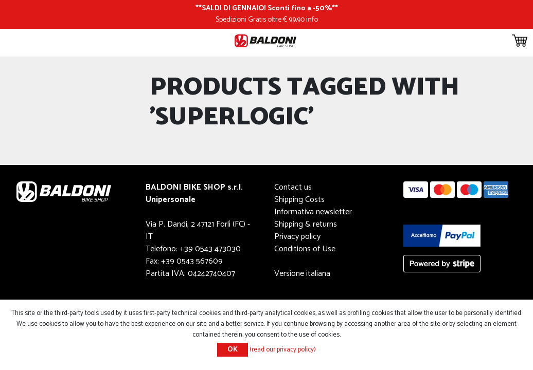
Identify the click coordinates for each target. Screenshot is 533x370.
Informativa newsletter (313, 212)
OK (232, 350)
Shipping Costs (299, 200)
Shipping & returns (305, 224)
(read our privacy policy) (283, 350)
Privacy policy (297, 237)
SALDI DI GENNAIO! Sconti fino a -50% (267, 8)
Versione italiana (302, 274)
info (312, 19)
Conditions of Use (304, 249)
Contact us (293, 187)
